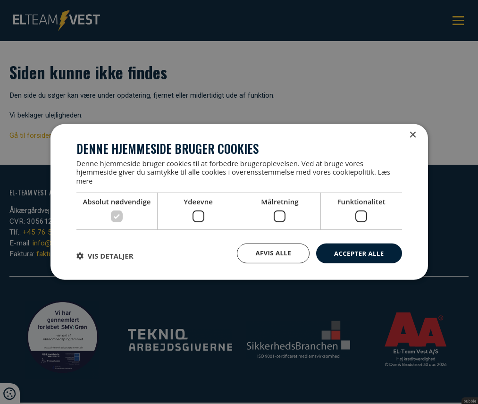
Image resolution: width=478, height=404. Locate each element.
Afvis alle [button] (269, 252)
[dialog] (239, 202)
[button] (105, 255)
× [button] (412, 135)
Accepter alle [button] (357, 252)
